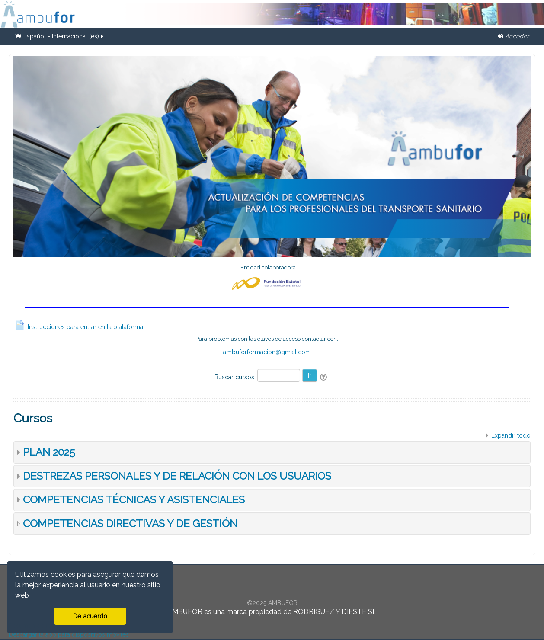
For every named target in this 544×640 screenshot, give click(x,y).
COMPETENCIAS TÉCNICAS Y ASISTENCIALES (134, 499)
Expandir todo (511, 435)
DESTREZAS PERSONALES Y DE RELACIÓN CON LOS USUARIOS (177, 476)
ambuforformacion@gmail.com (267, 352)
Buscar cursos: (235, 377)
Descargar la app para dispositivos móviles (69, 634)
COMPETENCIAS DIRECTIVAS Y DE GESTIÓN (130, 523)
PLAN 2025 (49, 452)
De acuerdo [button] (90, 616)
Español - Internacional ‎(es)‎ (60, 36)
